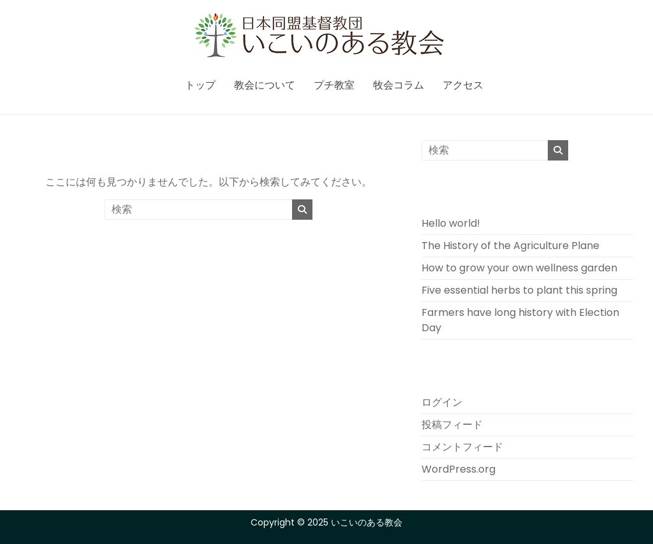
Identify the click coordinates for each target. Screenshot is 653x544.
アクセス (463, 85)
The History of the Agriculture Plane (510, 245)
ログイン (442, 402)
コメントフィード (462, 447)
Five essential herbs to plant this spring (519, 290)
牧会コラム (398, 85)
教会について (264, 85)
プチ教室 (334, 85)
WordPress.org (458, 469)
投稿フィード (452, 424)
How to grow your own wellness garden (519, 268)
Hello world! (451, 223)
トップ (200, 85)
